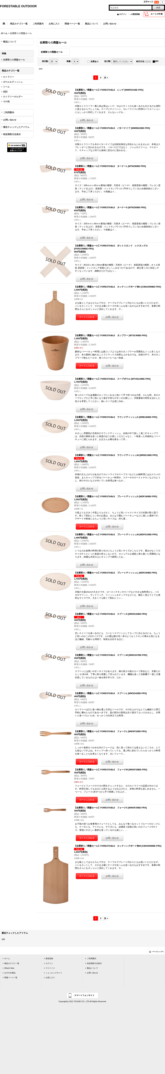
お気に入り (50, 977)
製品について (9, 41)
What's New (9, 968)
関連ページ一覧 (10, 977)
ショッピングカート (54, 973)
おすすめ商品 (9, 973)
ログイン (123, 14)
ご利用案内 (8, 112)
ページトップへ (158, 952)
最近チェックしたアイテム (16, 127)
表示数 (45, 61)
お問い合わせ (9, 120)
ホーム (7, 958)
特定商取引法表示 (12, 134)
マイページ (50, 968)
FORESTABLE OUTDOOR (18, 6)
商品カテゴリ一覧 (11, 963)
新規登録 (136, 14)
